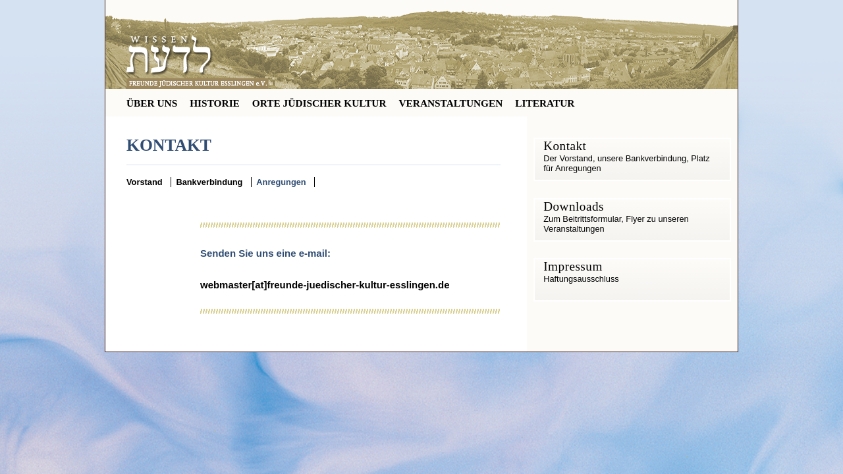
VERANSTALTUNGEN (450, 103)
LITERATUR (544, 103)
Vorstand (144, 182)
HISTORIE (215, 103)
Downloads (573, 206)
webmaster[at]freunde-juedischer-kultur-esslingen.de (324, 284)
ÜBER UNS (151, 103)
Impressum (573, 266)
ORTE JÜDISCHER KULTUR (319, 103)
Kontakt (564, 146)
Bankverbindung (209, 182)
